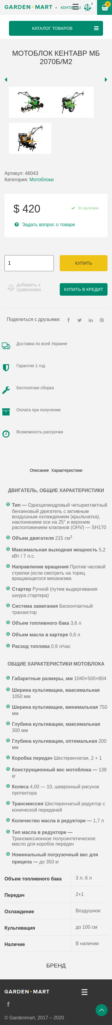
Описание (39, 470)
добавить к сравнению (28, 287)
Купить (83, 263)
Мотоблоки (42, 179)
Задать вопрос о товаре (48, 224)
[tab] (39, 470)
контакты (71, 7)
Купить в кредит (83, 289)
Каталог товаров (66, 28)
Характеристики (66, 470)
